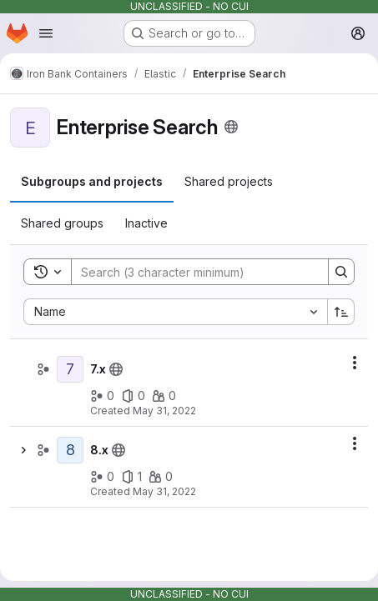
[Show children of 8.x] (23, 450)
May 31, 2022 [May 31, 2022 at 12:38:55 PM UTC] (164, 491)
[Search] (191, 272)
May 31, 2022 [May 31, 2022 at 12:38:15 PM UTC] (164, 410)
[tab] (92, 182)
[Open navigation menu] (46, 33)
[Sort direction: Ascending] (341, 311)
